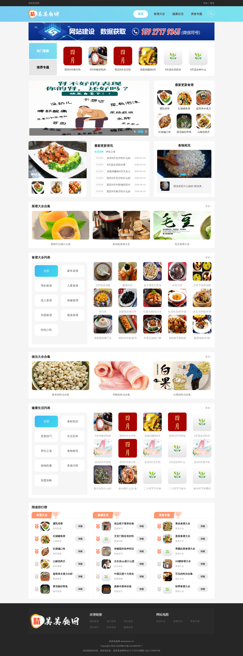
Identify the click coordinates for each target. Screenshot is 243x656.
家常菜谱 (72, 270)
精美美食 (94, 621)
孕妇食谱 (46, 285)
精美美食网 (34, 3)
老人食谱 (46, 300)
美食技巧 (46, 436)
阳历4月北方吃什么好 (118, 178)
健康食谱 (128, 627)
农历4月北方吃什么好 (118, 158)
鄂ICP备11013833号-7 (131, 646)
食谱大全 (161, 621)
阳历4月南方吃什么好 (118, 191)
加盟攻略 (46, 480)
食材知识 (72, 421)
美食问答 (72, 465)
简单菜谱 (111, 627)
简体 (205, 3)
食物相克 (72, 450)
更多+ (208, 206)
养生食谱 (128, 621)
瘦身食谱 (72, 315)
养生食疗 (94, 627)
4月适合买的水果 (116, 164)
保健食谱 (72, 300)
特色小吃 (46, 329)
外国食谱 (46, 315)
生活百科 (72, 436)
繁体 (212, 3)
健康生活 (178, 621)
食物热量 (46, 465)
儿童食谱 (72, 285)
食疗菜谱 (111, 621)
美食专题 (195, 621)
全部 (46, 270)
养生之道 (46, 450)
